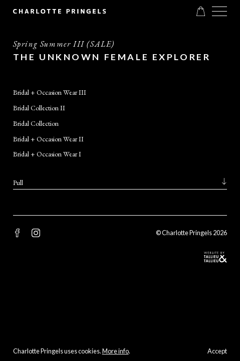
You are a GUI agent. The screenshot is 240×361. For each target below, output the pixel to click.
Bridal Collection (36, 123)
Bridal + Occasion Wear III (49, 92)
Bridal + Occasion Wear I (47, 153)
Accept (217, 351)
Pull (18, 182)
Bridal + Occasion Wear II (48, 138)
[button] (219, 11)
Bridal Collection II (39, 107)
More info (115, 351)
